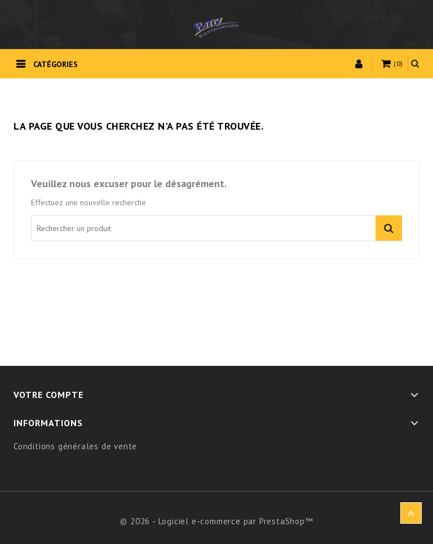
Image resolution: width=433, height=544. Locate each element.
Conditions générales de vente (75, 446)
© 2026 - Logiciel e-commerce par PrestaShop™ (216, 521)
